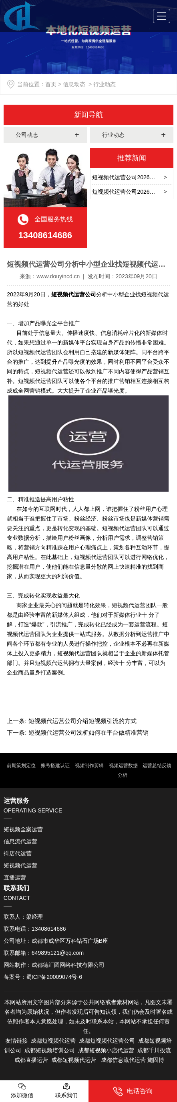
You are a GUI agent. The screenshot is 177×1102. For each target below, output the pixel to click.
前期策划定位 (21, 765)
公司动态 (27, 135)
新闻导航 (88, 115)
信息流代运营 (20, 841)
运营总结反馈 (156, 765)
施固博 (155, 1060)
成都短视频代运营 (53, 1040)
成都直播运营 (31, 1060)
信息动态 (74, 84)
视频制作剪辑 (88, 765)
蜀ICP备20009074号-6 (54, 977)
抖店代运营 (18, 853)
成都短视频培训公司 (49, 1050)
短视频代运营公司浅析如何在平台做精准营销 (88, 732)
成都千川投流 (154, 1050)
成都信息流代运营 (123, 1060)
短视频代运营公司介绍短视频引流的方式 (82, 720)
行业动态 (113, 135)
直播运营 (15, 877)
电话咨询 (133, 1091)
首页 (50, 84)
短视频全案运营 (23, 829)
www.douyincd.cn (58, 276)
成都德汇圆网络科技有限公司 (68, 965)
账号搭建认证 (54, 765)
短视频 (98, 1040)
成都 (84, 1040)
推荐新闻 (131, 158)
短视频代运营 (20, 865)
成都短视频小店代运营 (106, 1050)
